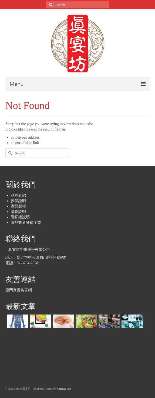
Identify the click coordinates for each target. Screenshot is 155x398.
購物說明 (18, 212)
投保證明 (18, 201)
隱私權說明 (20, 217)
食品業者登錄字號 (26, 222)
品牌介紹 (18, 195)
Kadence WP (64, 388)
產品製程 (18, 206)
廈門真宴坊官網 (18, 290)
